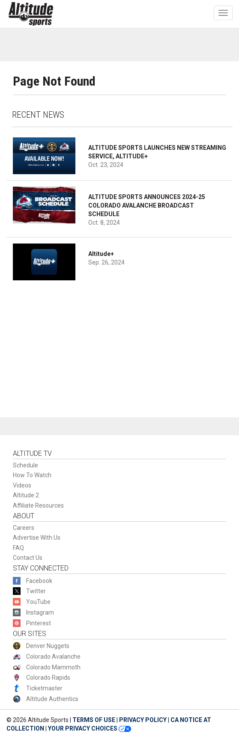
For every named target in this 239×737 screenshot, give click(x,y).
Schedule (25, 465)
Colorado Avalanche (53, 656)
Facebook (39, 580)
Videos (22, 485)
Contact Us (27, 557)
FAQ (18, 547)
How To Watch (32, 475)
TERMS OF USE (93, 719)
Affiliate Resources (38, 505)
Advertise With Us (36, 537)
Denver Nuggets (47, 645)
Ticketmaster (44, 688)
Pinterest (38, 623)
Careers (23, 527)
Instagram (40, 612)
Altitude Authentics (52, 698)
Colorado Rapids (48, 677)
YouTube (38, 601)
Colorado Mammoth (53, 667)
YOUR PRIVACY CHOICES (89, 728)
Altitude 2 (26, 495)
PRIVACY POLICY (143, 719)
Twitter (36, 591)
